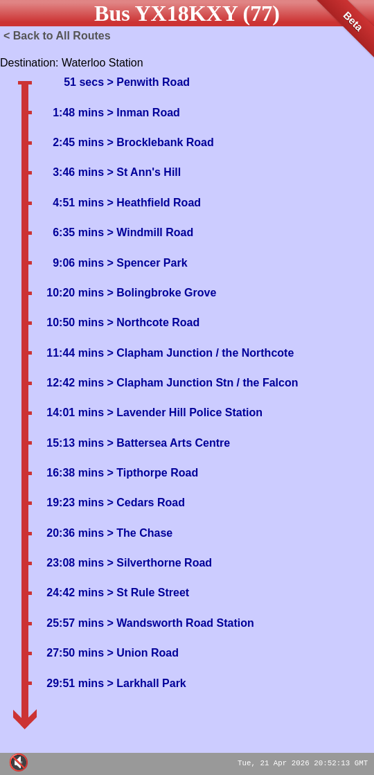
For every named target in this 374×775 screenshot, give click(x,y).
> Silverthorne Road (158, 563)
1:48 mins (78, 112)
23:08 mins (75, 563)
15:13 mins (75, 443)
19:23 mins (75, 502)
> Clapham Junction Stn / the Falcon (201, 383)
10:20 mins (75, 293)
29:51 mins (75, 683)
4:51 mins (78, 202)
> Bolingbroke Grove (160, 293)
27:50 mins (75, 653)
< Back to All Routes (57, 36)
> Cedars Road (144, 502)
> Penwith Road (147, 82)
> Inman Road (142, 112)
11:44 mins (75, 353)
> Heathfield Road (152, 202)
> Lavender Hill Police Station (183, 412)
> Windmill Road (148, 232)
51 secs (84, 82)
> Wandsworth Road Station (179, 623)
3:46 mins (78, 172)
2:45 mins (78, 142)
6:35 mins (78, 232)
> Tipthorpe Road (151, 473)
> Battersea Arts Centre (167, 443)
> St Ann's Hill (142, 172)
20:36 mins (75, 533)
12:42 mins (75, 383)
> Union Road (141, 653)
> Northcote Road (151, 322)
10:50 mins (75, 322)
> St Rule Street (146, 592)
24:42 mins (75, 592)
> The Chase (138, 533)
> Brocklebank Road (159, 142)
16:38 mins (75, 473)
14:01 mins (75, 412)
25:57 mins (75, 623)
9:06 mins (78, 263)
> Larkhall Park (145, 683)
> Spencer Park (146, 263)
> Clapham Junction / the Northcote (199, 353)
